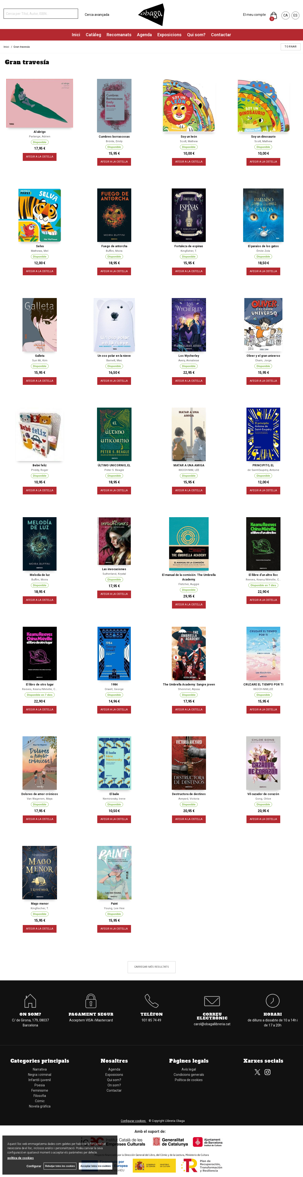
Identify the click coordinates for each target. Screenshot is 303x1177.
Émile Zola (263, 250)
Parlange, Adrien (39, 136)
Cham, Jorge (263, 360)
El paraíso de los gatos (263, 246)
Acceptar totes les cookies (95, 1166)
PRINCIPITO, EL (263, 465)
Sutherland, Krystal (114, 573)
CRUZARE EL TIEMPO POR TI (263, 684)
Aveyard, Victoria (188, 798)
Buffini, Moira (114, 250)
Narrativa (40, 1069)
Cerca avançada (97, 15)
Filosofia (40, 1096)
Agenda (144, 34)
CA (285, 15)
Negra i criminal (39, 1075)
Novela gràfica (40, 1106)
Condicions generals (189, 1075)
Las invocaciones (114, 569)
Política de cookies (189, 1080)
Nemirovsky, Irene (114, 798)
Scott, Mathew (189, 141)
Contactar (221, 34)
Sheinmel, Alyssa (189, 689)
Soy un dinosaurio (263, 136)
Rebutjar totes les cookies (60, 1166)
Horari (272, 1014)
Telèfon (151, 1014)
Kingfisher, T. (189, 250)
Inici (76, 34)
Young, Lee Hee (114, 908)
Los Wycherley (188, 355)
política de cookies (20, 1158)
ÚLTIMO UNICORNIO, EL (114, 465)
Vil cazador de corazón (263, 794)
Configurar (33, 1166)
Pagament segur (91, 1014)
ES (295, 15)
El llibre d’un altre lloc (263, 575)
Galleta (39, 355)
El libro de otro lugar (40, 684)
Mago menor (40, 903)
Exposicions (169, 34)
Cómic (40, 1101)
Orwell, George (114, 689)
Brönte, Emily (114, 141)
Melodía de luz (40, 575)
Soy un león (189, 136)
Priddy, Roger (39, 470)
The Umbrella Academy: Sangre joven (189, 684)
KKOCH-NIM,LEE (263, 689)
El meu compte (254, 15)
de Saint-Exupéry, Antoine (263, 470)
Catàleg (93, 34)
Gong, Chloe (263, 798)
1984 (114, 684)
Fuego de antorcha (114, 246)
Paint (114, 903)
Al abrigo (40, 132)
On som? (30, 1014)
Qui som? (196, 34)
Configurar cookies (133, 1121)
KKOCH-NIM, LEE (189, 470)
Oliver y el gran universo (263, 355)
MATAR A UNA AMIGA (188, 465)
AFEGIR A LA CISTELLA (39, 156)
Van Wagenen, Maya (39, 798)
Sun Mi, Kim (39, 360)
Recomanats (119, 34)
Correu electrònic (212, 1016)
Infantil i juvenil (40, 1080)
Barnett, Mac (114, 360)
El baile (114, 794)
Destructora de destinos (189, 794)
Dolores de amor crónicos (39, 794)
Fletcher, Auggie (188, 584)
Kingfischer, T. (40, 908)
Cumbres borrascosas (114, 136)
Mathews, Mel (39, 250)
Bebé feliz (40, 465)
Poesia (39, 1085)
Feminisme (39, 1090)
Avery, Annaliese (188, 360)
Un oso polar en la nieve (114, 355)
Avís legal (189, 1069)
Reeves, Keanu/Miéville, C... (263, 579)
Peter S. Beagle (114, 470)
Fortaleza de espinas (188, 246)
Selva (40, 246)
